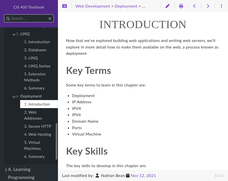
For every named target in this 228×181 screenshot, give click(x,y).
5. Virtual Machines (32, 145)
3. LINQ (31, 58)
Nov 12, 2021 (143, 175)
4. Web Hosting (37, 134)
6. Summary (34, 88)
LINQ (23, 33)
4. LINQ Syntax (37, 66)
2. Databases (35, 50)
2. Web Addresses (33, 115)
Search (4, 14)
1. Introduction (37, 41)
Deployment (29, 96)
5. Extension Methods (35, 77)
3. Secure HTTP (37, 126)
